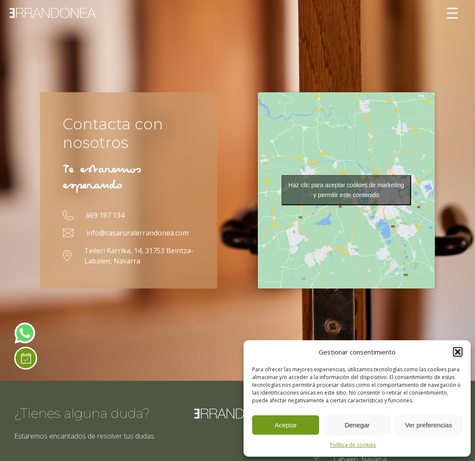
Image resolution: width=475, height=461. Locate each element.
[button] (457, 352)
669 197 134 (105, 215)
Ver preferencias (428, 425)
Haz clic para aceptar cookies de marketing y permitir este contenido (346, 190)
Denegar (357, 425)
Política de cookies (353, 444)
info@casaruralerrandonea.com (137, 233)
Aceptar (286, 425)
